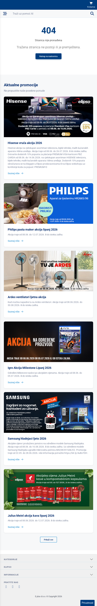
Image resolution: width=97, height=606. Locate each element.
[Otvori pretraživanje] (53, 14)
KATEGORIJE (10, 559)
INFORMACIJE (11, 574)
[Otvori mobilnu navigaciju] (5, 14)
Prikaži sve (48, 540)
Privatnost (87, 602)
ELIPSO (7, 566)
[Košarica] (91, 5)
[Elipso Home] (11, 5)
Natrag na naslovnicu (48, 56)
